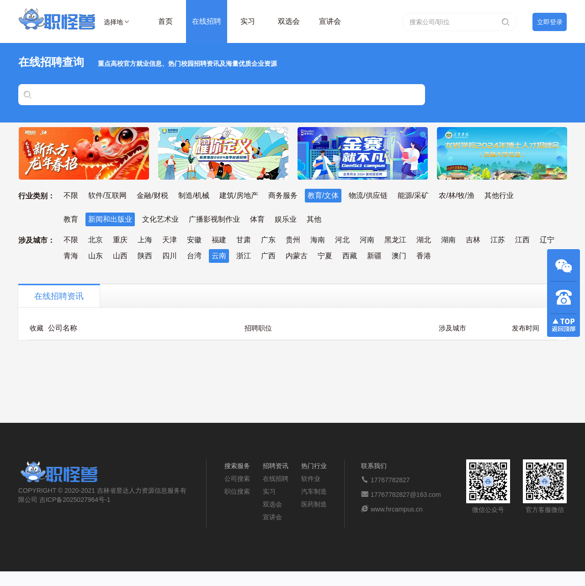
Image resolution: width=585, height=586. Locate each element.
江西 (522, 240)
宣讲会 (330, 21)
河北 (342, 240)
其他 (314, 219)
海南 (317, 240)
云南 (219, 256)
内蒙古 (297, 256)
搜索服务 (237, 465)
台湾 (194, 256)
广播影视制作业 (214, 219)
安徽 (194, 240)
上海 (145, 240)
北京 (95, 240)
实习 (247, 21)
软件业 (310, 478)
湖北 (423, 240)
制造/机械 (193, 195)
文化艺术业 (160, 219)
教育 (71, 219)
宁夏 (325, 256)
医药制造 (314, 504)
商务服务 (283, 195)
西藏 (349, 256)
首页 (165, 21)
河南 (367, 240)
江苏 (497, 240)
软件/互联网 (107, 195)
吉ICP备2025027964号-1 (75, 499)
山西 (120, 256)
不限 (71, 195)
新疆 (374, 256)
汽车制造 (314, 491)
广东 (268, 240)
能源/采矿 (413, 195)
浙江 (243, 256)
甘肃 (243, 240)
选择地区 (113, 23)
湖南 (448, 240)
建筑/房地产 (238, 195)
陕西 (145, 256)
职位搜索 (237, 491)
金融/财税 (152, 195)
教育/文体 (323, 195)
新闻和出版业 (110, 219)
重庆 (120, 240)
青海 (71, 256)
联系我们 (374, 465)
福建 (219, 240)
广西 (268, 256)
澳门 (399, 256)
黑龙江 (395, 240)
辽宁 (547, 240)
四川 (169, 256)
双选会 (289, 21)
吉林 (473, 240)
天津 (169, 240)
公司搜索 (237, 478)
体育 (257, 219)
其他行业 (499, 195)
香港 (423, 256)
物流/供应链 (368, 195)
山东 (95, 256)
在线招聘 (206, 21)
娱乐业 (286, 219)
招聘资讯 (275, 465)
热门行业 (314, 465)
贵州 (293, 240)
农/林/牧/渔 (456, 195)
